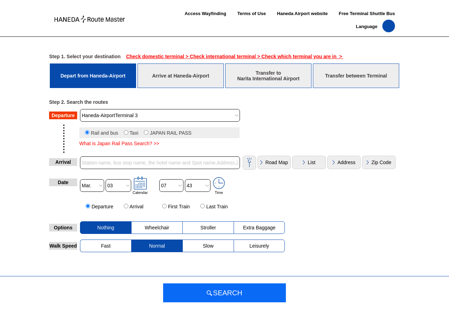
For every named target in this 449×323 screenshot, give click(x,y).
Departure (102, 206)
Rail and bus (104, 133)
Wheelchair (157, 227)
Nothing (105, 227)
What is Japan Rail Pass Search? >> (119, 143)
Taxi (133, 133)
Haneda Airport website (302, 13)
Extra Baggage (259, 227)
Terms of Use (251, 13)
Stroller (208, 227)
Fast (105, 246)
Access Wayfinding (205, 13)
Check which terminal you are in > (302, 56)
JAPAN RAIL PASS (171, 133)
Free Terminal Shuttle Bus (367, 13)
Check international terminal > (225, 56)
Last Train (217, 206)
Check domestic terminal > (158, 56)
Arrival (136, 206)
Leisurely (259, 246)
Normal (157, 246)
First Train (179, 206)
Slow (208, 246)
